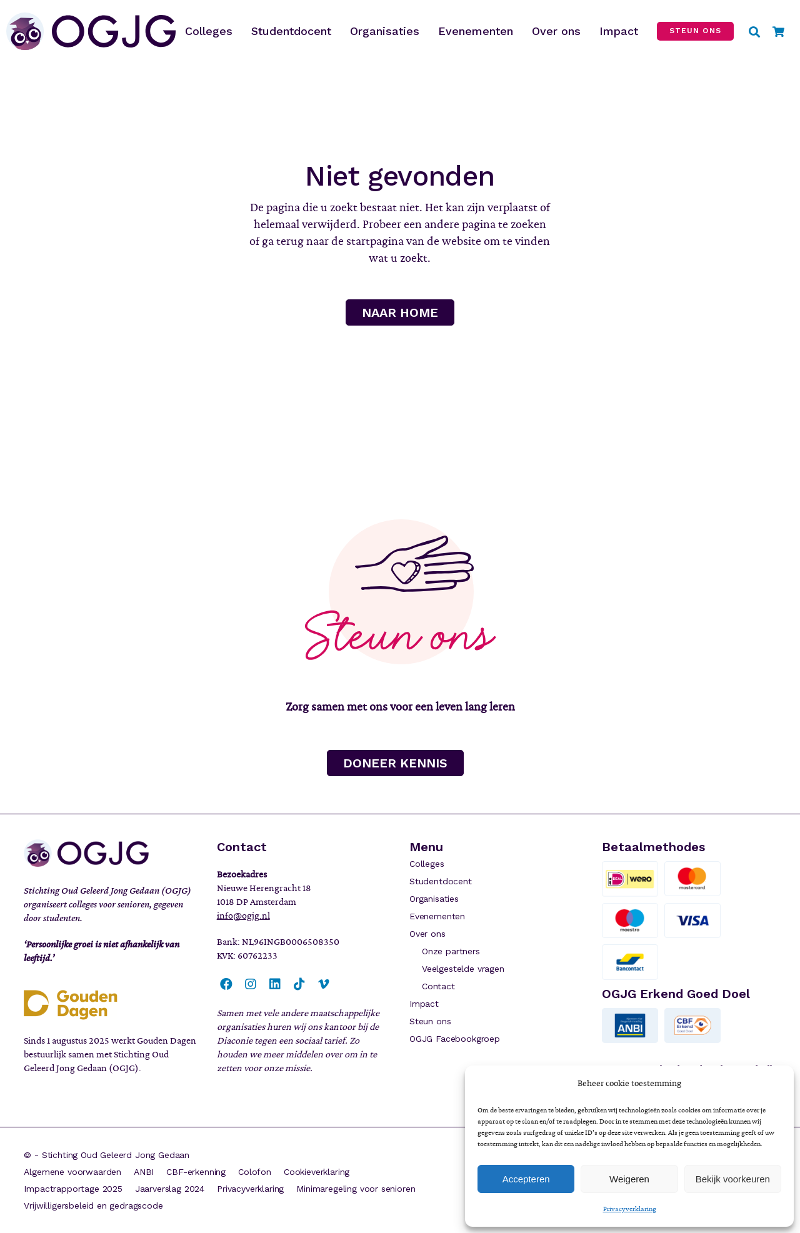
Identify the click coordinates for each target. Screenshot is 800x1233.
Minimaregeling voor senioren (355, 1189)
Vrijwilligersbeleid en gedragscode (93, 1206)
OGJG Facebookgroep (454, 1039)
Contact (438, 986)
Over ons (427, 934)
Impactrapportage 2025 (73, 1189)
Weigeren (629, 1179)
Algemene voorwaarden (72, 1172)
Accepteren (526, 1179)
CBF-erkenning (196, 1172)
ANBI (144, 1172)
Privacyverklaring (629, 1208)
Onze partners (451, 951)
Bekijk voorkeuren (733, 1179)
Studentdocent (440, 881)
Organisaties (434, 899)
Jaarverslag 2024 (169, 1189)
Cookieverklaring (316, 1172)
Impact (424, 1004)
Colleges (426, 864)
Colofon (254, 1172)
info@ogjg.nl (243, 916)
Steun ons (430, 1021)
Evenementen (437, 916)
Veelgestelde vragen (463, 969)
